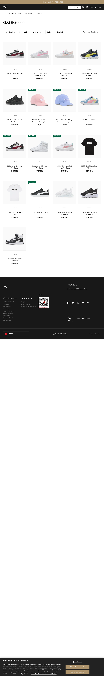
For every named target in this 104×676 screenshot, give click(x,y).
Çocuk (19, 13)
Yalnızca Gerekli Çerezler (77, 667)
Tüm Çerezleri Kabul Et (77, 672)
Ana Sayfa (11, 13)
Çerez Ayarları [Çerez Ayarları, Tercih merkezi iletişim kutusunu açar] (77, 662)
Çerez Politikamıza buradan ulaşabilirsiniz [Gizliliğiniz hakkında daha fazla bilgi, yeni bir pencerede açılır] (44, 674)
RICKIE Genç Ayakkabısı (39, 212)
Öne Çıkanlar (29, 13)
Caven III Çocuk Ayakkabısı (15, 73)
